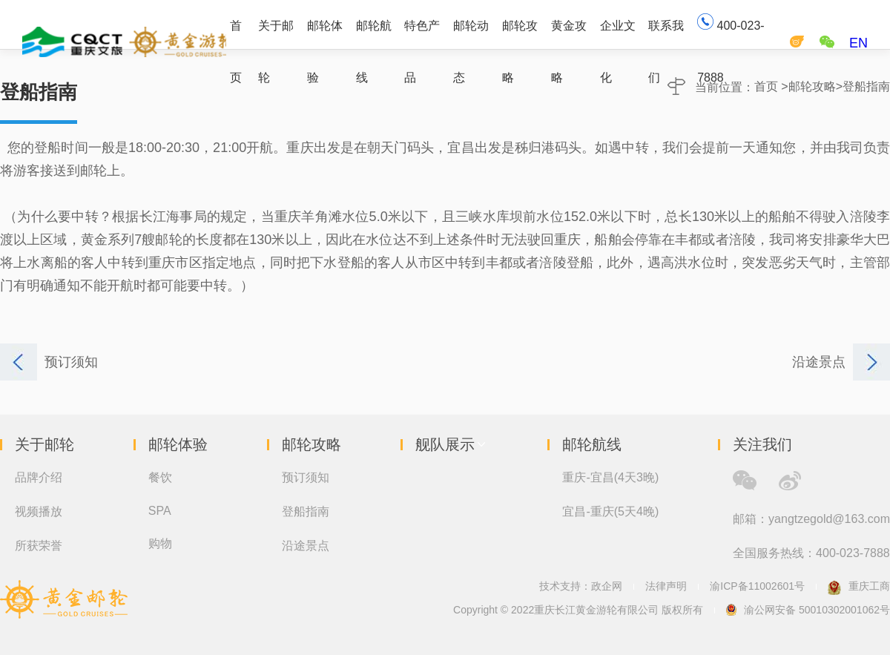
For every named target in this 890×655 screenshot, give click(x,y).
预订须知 (305, 477)
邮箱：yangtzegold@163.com (811, 519)
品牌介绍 (38, 477)
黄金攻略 (569, 33)
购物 (160, 543)
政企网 (606, 586)
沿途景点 (305, 545)
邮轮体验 (325, 33)
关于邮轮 (276, 33)
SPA (159, 510)
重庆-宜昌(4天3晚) (610, 477)
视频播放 (38, 511)
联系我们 (666, 33)
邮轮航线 (374, 33)
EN (858, 43)
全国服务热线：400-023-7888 (811, 553)
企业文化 (618, 33)
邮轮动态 (471, 33)
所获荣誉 (38, 545)
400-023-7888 (731, 30)
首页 (236, 33)
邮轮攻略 (520, 33)
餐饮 (160, 477)
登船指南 (866, 86)
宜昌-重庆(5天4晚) (610, 511)
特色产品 (422, 33)
